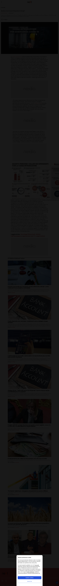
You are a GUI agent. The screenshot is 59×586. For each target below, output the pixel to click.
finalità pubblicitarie (30, 571)
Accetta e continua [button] (29, 577)
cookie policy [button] (34, 562)
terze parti (37, 565)
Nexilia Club (29, 581)
